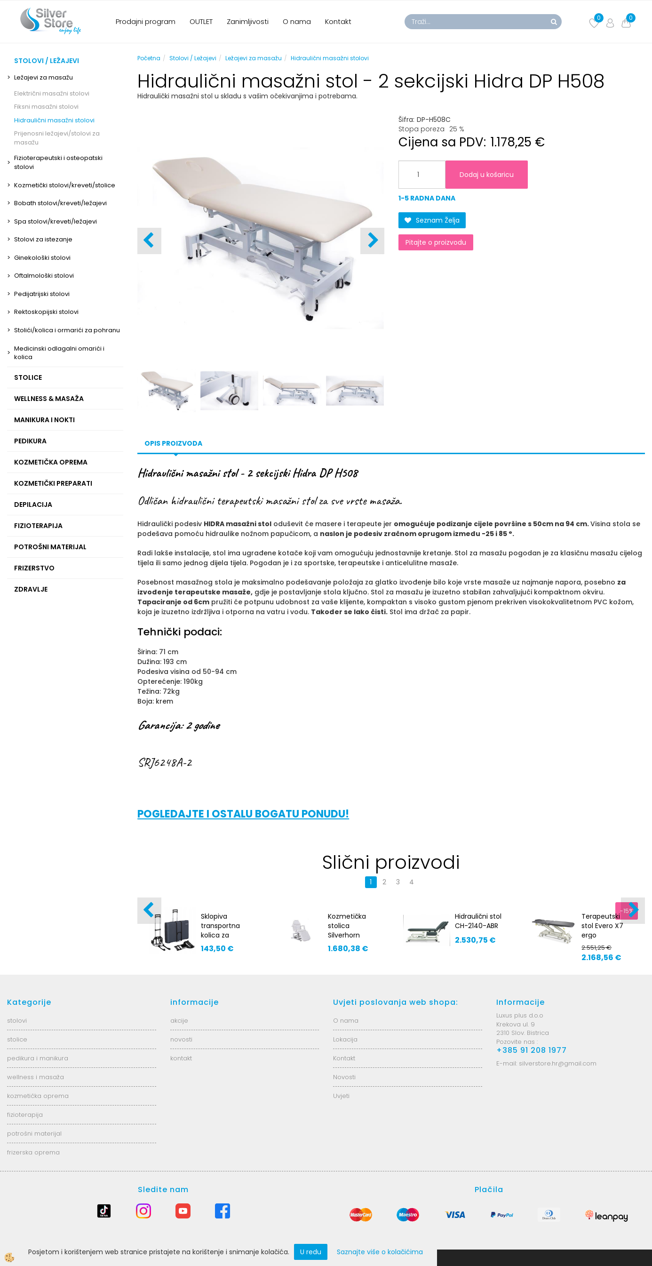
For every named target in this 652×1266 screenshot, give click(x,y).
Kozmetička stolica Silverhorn (347, 926)
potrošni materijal (34, 1133)
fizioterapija (25, 1114)
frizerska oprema (33, 1152)
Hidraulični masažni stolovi (54, 120)
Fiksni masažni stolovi (46, 106)
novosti (181, 1039)
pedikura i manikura (37, 1058)
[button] (372, 241)
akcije (179, 1020)
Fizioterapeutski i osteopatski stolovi (58, 162)
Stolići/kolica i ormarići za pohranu (67, 330)
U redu (310, 1252)
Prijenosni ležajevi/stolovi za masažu (57, 138)
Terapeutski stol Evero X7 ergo (602, 926)
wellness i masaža (35, 1077)
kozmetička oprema (38, 1095)
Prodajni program (145, 21)
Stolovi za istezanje (43, 239)
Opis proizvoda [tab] (173, 443)
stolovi (17, 1020)
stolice (17, 1039)
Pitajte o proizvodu (436, 242)
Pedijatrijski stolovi (42, 293)
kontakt (181, 1058)
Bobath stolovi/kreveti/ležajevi (60, 203)
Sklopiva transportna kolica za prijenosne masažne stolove (220, 940)
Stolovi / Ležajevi (192, 58)
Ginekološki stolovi (42, 257)
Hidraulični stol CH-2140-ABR (478, 921)
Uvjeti (341, 1095)
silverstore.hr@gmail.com (557, 1063)
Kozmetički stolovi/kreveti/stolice (64, 185)
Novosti (344, 1077)
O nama (297, 21)
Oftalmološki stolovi (44, 275)
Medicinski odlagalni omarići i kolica (59, 353)
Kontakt (338, 21)
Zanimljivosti (248, 21)
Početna (148, 58)
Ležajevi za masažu (43, 77)
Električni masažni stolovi (51, 93)
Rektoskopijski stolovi (46, 311)
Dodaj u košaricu (487, 174)
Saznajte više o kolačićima (380, 1252)
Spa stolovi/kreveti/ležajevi (55, 221)
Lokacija (345, 1039)
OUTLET (201, 21)
